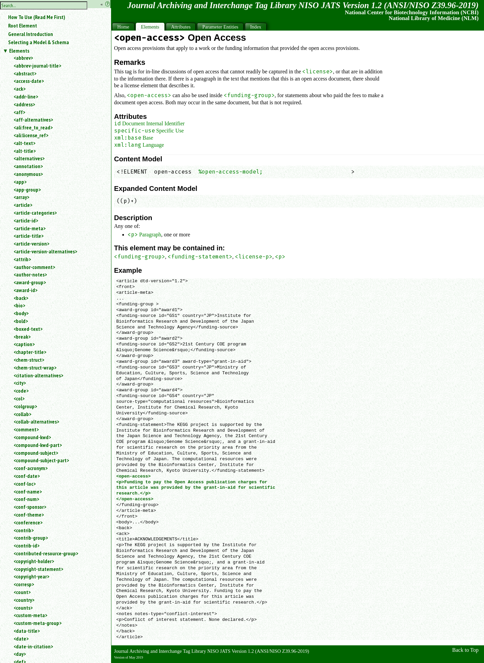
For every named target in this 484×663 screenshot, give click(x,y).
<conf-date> (27, 475)
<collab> (22, 414)
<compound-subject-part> (41, 460)
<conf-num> (26, 499)
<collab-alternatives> (36, 421)
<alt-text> (24, 143)
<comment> (26, 429)
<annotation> (28, 166)
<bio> (19, 305)
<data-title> (27, 630)
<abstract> (25, 73)
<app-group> (27, 189)
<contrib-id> (26, 545)
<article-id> (26, 220)
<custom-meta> (30, 615)
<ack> (19, 88)
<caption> (24, 344)
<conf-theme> (29, 514)
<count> (22, 592)
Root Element (22, 25)
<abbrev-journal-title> (37, 65)
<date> (21, 638)
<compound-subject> (36, 452)
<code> (21, 390)
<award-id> (25, 290)
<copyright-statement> (38, 569)
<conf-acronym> (31, 468)
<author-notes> (30, 274)
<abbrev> (23, 57)
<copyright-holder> (34, 561)
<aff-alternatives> (33, 119)
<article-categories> (35, 212)
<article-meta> (30, 228)
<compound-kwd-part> (38, 445)
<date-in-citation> (33, 646)
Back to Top (465, 650)
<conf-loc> (25, 483)
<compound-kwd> (32, 437)
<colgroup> (25, 406)
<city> (20, 382)
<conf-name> (28, 491)
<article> (23, 204)
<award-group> (30, 282)
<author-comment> (34, 267)
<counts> (23, 607)
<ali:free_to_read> (33, 127)
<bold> (21, 321)
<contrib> (24, 530)
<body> (21, 313)
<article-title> (28, 235)
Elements (19, 50)
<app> (20, 181)
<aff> (19, 112)
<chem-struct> (29, 359)
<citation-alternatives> (38, 375)
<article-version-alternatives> (45, 251)
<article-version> (31, 243)
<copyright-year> (31, 576)
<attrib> (22, 259)
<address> (24, 104)
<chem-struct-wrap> (35, 367)
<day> (20, 653)
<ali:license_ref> (31, 135)
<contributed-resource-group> (46, 553)
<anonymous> (28, 174)
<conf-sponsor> (30, 506)
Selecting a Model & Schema (38, 42)
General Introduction (30, 34)
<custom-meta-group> (37, 623)
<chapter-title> (30, 351)
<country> (24, 599)
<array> (21, 197)
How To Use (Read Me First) (36, 17)
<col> (19, 398)
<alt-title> (25, 150)
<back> (21, 297)
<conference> (28, 522)
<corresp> (24, 584)
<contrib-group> (31, 537)
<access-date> (29, 80)
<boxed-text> (28, 328)
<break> (22, 336)
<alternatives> (29, 158)
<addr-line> (26, 96)
